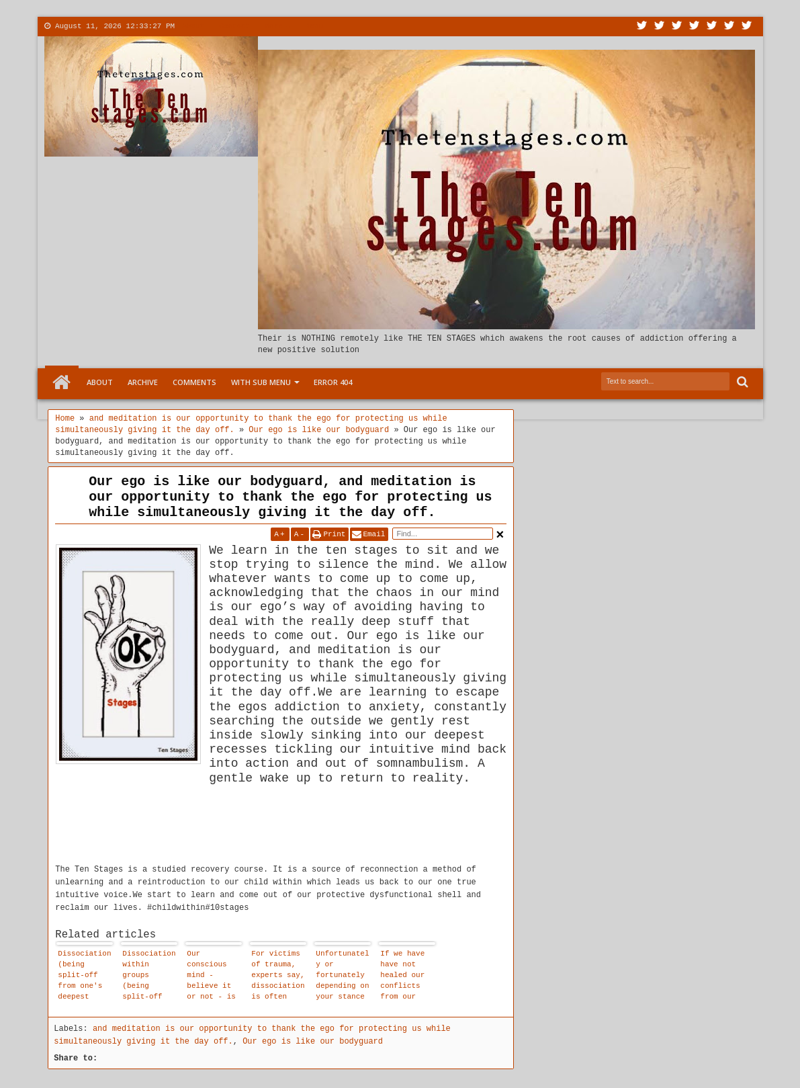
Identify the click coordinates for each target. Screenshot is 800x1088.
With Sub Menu (261, 382)
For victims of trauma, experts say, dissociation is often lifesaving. (277, 977)
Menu (314, 26)
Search (741, 382)
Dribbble (729, 26)
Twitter (642, 26)
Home (62, 382)
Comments (194, 382)
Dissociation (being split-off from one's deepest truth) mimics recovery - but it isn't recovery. (84, 977)
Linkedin (712, 26)
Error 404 (333, 382)
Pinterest (747, 26)
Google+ (677, 26)
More (273, 26)
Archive (143, 382)
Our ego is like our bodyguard (312, 1041)
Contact (234, 26)
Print (334, 534)
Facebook (659, 26)
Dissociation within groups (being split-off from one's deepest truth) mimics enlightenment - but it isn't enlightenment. (148, 977)
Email (374, 534)
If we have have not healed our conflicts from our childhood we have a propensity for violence (406, 977)
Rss (694, 26)
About (193, 26)
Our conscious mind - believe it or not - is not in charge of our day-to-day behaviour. (211, 977)
